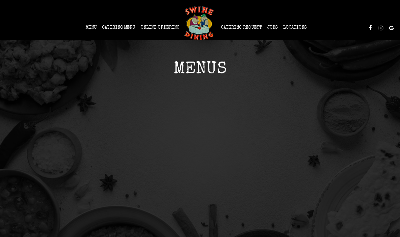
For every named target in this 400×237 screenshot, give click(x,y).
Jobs (272, 28)
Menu (91, 28)
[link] (200, 23)
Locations (295, 28)
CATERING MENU (118, 28)
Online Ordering (160, 28)
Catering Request (241, 28)
